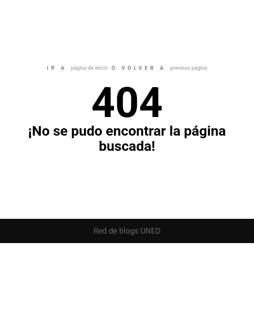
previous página (188, 68)
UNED (150, 230)
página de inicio (89, 68)
